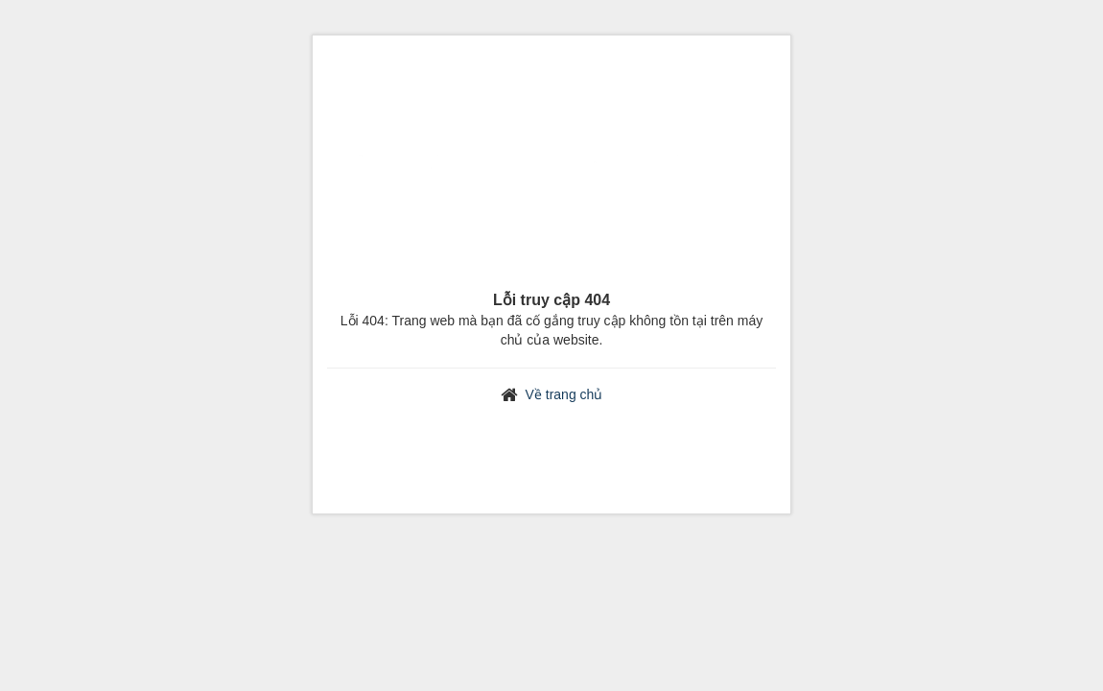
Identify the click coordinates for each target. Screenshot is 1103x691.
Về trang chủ (564, 394)
